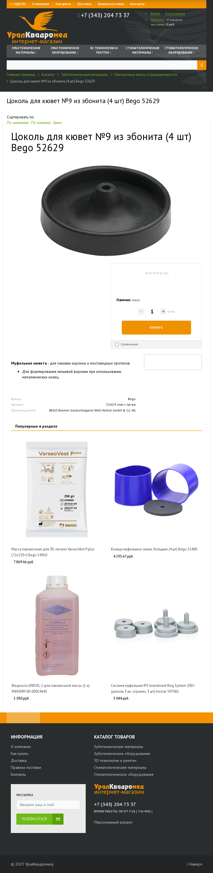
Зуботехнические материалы (118, 746)
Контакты (137, 4)
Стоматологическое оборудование (124, 774)
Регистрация (175, 13)
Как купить (63, 4)
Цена (57, 122)
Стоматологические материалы (120, 767)
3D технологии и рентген (115, 760)
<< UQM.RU (18, 4)
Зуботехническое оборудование (122, 753)
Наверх (194, 864)
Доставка (84, 4)
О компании (40, 4)
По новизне (41, 122)
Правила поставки (111, 4)
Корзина (157, 20)
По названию (18, 122)
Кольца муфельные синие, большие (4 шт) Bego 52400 (154, 549)
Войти (155, 13)
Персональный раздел (113, 822)
